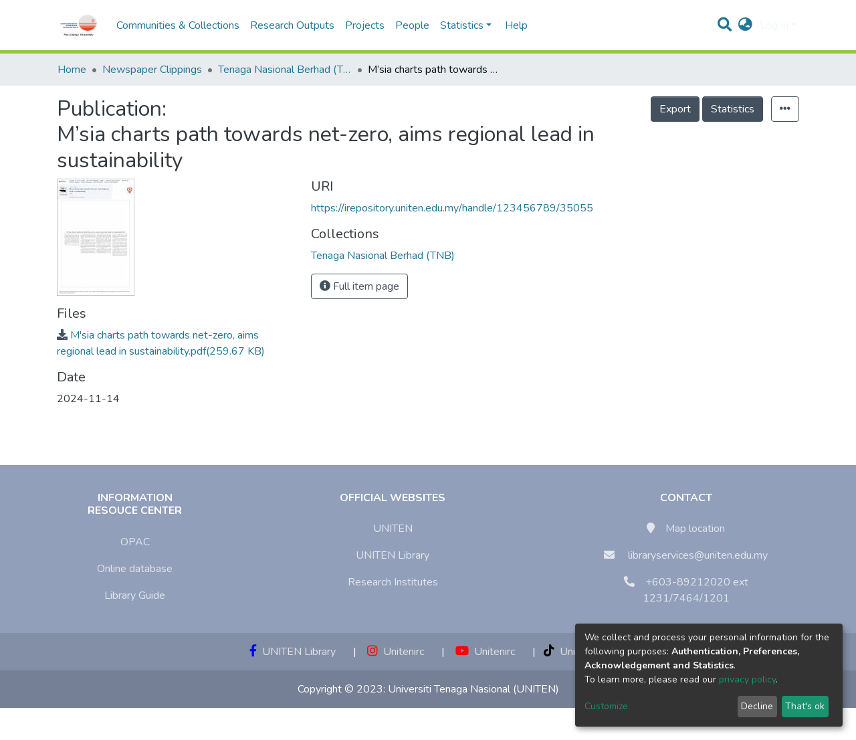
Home (72, 69)
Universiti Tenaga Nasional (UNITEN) (473, 689)
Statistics (732, 109)
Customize (606, 706)
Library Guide (134, 595)
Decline (757, 706)
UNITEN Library (392, 555)
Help (512, 25)
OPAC (135, 542)
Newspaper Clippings (152, 69)
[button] (745, 25)
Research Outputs (292, 25)
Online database (135, 568)
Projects (365, 25)
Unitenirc (395, 651)
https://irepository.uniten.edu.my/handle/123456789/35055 (452, 208)
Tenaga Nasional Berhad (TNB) (285, 69)
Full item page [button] (359, 286)
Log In (774, 25)
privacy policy (747, 679)
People (412, 25)
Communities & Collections (177, 25)
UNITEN (393, 528)
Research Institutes (393, 582)
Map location (695, 528)
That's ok (805, 706)
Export (675, 109)
